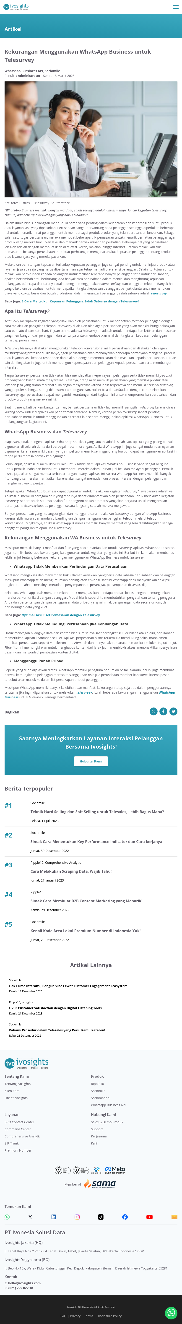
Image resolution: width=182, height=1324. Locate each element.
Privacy (75, 1316)
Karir (94, 1143)
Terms (88, 1316)
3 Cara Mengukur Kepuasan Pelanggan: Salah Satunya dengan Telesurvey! (80, 301)
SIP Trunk (12, 1143)
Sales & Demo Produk (107, 1122)
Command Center (18, 1129)
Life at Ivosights (16, 1098)
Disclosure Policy (109, 1316)
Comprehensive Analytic (22, 1136)
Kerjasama (99, 1136)
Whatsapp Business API (108, 1105)
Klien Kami (12, 1091)
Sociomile (98, 1091)
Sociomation (100, 1098)
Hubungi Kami (91, 761)
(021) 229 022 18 (20, 1288)
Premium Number (18, 1150)
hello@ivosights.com (24, 1283)
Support (97, 1129)
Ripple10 (97, 1084)
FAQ (63, 1316)
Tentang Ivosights (18, 1084)
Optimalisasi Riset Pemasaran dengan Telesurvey (61, 615)
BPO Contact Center (19, 1122)
